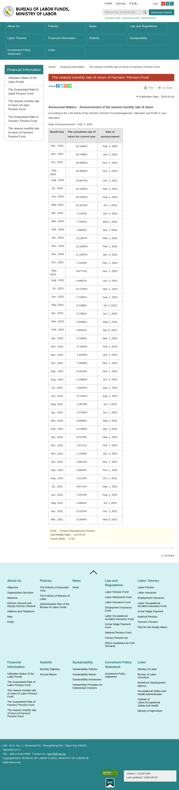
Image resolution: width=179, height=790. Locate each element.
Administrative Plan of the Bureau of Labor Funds (54, 606)
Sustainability (138, 38)
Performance (148, 17)
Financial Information (62, 38)
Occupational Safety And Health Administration (152, 693)
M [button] (167, 3)
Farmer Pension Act (116, 637)
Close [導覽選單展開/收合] (93, 572)
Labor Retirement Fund (118, 597)
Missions (12, 597)
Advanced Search (161, 12)
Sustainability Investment (87, 679)
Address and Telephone (21, 611)
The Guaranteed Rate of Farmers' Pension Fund (23, 118)
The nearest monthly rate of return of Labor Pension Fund (23, 105)
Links (51, 50)
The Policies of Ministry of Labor (54, 597)
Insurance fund (130, 17)
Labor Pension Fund (116, 592)
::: (47, 66)
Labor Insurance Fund (117, 602)
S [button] (163, 3)
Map (9, 616)
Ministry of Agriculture (150, 710)
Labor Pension (146, 587)
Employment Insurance (151, 597)
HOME (108, 3)
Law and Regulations (143, 26)
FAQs (10, 621)
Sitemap (121, 3)
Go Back (167, 87)
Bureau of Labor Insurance (147, 676)
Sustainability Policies (85, 669)
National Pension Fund (118, 632)
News (92, 26)
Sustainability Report (84, 674)
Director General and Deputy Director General (21, 605)
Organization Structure (20, 592)
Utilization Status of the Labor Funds (22, 79)
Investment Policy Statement (19, 52)
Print (151, 87)
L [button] (172, 3)
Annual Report (48, 674)
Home (51, 66)
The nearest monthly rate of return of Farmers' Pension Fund (23, 132)
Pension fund (112, 17)
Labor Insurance (147, 592)
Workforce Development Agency (151, 684)
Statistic (94, 38)
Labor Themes (17, 38)
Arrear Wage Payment (150, 611)
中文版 (133, 3)
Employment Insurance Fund (118, 609)
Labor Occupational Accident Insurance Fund (119, 617)
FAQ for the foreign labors (152, 627)
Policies (53, 26)
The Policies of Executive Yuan (54, 589)
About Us (14, 26)
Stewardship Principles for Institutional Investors (87, 686)
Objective (12, 587)
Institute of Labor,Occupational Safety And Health (149, 702)
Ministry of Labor (147, 669)
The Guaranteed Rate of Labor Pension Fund (23, 91)
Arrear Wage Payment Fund (118, 626)
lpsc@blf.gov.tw (57, 753)
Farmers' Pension (148, 621)
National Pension (147, 616)
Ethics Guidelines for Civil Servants (119, 645)
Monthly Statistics (50, 669)
